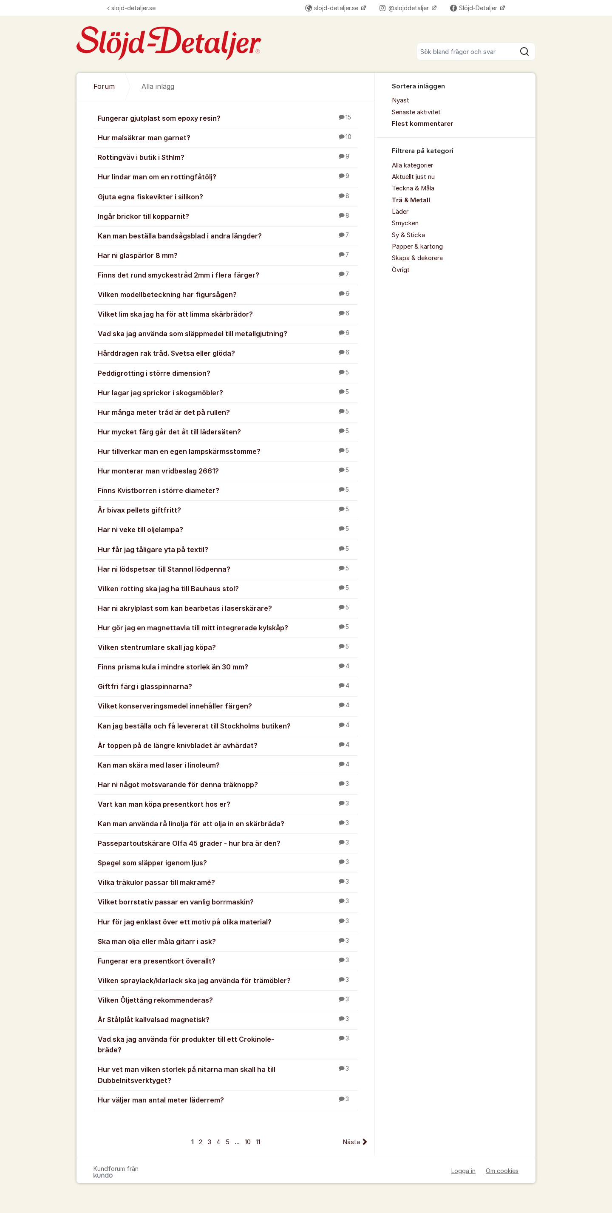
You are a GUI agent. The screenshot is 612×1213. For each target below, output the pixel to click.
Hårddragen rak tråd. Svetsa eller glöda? (228, 352)
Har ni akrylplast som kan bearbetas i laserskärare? (228, 607)
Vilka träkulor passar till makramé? (228, 882)
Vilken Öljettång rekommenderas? (228, 999)
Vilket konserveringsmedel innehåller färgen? (228, 705)
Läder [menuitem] (400, 211)
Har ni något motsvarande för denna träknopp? (228, 784)
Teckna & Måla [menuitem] (413, 188)
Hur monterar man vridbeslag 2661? (228, 470)
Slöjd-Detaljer (474, 7)
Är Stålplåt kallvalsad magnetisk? (228, 1019)
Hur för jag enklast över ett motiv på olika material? (228, 921)
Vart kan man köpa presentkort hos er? (228, 803)
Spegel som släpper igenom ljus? (228, 862)
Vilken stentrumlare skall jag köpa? (228, 647)
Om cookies (502, 1170)
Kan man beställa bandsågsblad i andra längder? (228, 235)
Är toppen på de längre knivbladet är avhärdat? (228, 745)
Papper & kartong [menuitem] (417, 246)
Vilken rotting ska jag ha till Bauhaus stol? (228, 588)
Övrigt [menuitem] (401, 270)
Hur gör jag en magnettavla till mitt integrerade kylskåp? (228, 627)
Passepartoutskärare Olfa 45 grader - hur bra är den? (228, 842)
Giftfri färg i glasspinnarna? (228, 686)
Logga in (463, 1170)
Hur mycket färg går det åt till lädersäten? (228, 431)
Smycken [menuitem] (405, 223)
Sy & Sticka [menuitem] (408, 235)
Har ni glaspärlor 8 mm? (228, 255)
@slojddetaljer (405, 7)
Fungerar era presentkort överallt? (228, 960)
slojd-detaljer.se (131, 7)
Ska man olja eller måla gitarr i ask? (228, 941)
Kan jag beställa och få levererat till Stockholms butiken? (228, 725)
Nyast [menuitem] (400, 100)
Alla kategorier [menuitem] (412, 165)
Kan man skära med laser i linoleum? (228, 764)
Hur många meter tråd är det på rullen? (228, 412)
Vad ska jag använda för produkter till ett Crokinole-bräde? (228, 1044)
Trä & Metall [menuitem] (411, 200)
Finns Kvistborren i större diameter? (228, 490)
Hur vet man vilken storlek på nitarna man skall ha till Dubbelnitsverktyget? (228, 1074)
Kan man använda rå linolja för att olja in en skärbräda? (228, 823)
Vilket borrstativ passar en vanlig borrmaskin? (228, 901)
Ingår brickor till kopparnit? (228, 216)
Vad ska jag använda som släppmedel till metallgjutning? (228, 333)
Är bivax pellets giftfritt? (228, 509)
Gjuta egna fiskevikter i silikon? (228, 196)
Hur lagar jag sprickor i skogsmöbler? (228, 392)
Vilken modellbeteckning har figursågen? (228, 294)
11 (258, 1142)
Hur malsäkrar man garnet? (228, 137)
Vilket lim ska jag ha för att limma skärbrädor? (228, 313)
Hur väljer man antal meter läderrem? (228, 1099)
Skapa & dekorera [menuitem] (417, 258)
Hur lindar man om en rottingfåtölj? (228, 176)
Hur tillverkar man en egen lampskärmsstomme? (228, 451)
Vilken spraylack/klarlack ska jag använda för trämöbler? (228, 980)
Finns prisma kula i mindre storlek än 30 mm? (228, 666)
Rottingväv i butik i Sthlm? (228, 157)
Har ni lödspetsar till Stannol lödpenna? (228, 568)
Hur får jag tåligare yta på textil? (228, 549)
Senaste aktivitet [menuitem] (416, 112)
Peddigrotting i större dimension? (228, 372)
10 (248, 1142)
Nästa (351, 1142)
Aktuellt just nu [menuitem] (413, 177)
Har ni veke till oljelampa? (228, 529)
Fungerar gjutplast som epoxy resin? (228, 117)
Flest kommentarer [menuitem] (422, 124)
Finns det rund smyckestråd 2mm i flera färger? (228, 274)
